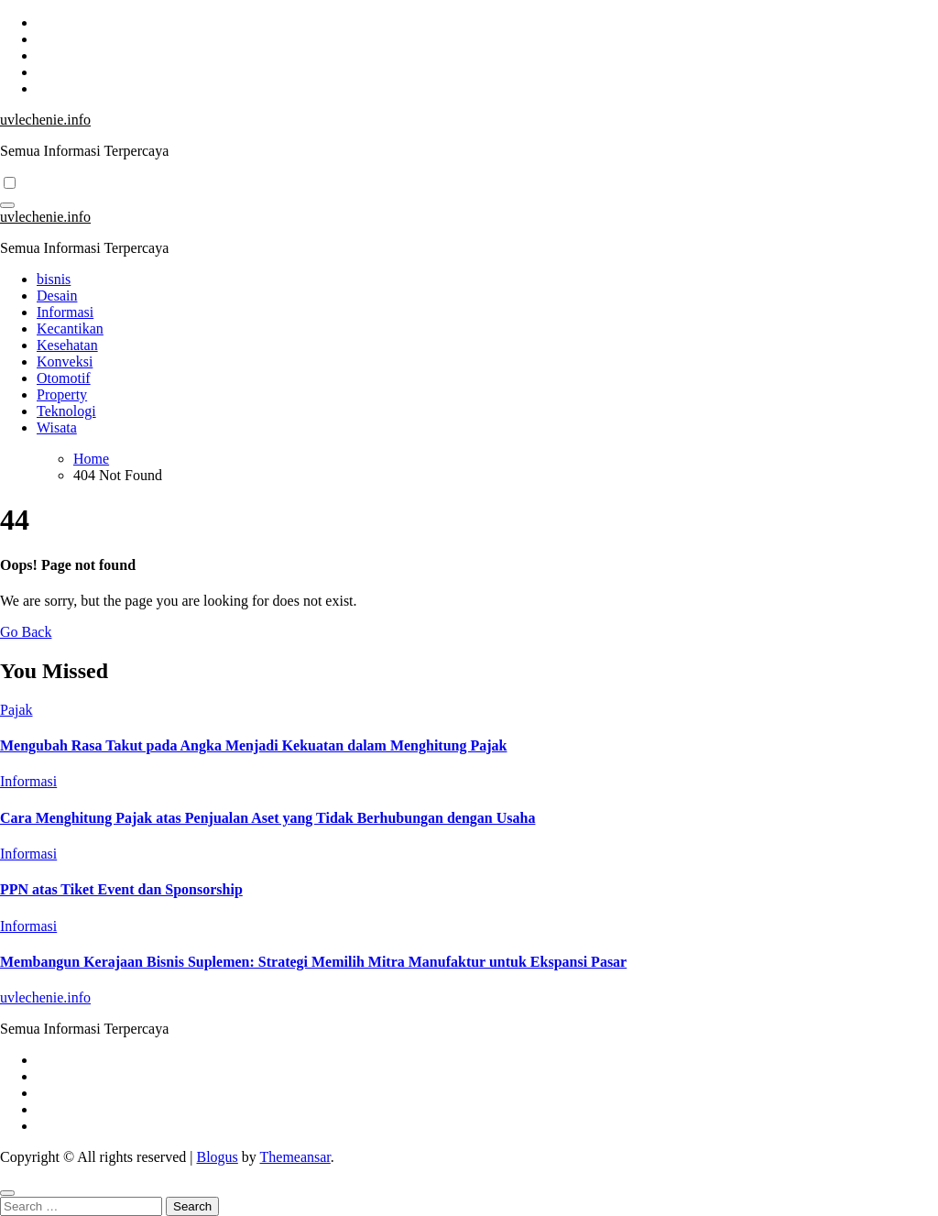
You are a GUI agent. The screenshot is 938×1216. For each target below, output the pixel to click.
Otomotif (64, 378)
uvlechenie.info (45, 119)
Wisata (57, 427)
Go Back (25, 632)
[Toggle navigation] (7, 205)
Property (62, 394)
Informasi (65, 312)
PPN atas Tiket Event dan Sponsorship (121, 889)
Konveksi (65, 361)
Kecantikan (70, 328)
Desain (57, 295)
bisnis (54, 279)
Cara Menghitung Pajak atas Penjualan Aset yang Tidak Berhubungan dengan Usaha (267, 818)
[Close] (7, 1193)
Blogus (216, 1157)
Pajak (16, 710)
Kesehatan (67, 345)
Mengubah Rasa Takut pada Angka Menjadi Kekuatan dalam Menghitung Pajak (253, 745)
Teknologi (66, 411)
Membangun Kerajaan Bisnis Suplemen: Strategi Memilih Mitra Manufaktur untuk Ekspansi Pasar (313, 962)
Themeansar (295, 1157)
